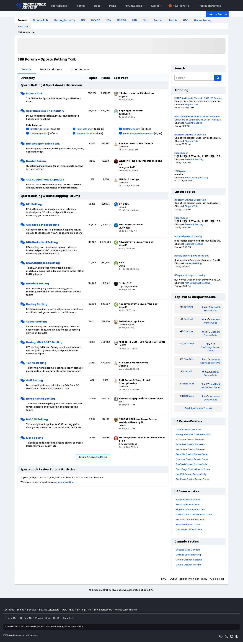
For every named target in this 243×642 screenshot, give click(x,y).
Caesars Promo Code (212, 333)
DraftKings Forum (40, 128)
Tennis (173, 20)
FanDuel (188, 319)
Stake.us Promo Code (188, 504)
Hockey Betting (36, 304)
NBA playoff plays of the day (189, 275)
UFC (185, 20)
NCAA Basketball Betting (43, 263)
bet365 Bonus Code (211, 373)
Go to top (217, 579)
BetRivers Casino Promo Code (192, 479)
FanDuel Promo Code (212, 321)
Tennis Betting (36, 363)
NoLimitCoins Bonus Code (190, 519)
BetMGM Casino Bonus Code (192, 454)
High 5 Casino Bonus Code (190, 509)
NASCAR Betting (37, 419)
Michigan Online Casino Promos (193, 434)
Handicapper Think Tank (43, 143)
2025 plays (180, 171)
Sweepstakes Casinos (188, 499)
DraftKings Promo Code (210, 349)
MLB (134, 20)
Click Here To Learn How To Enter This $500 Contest (202, 119)
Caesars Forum (38, 133)
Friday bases (181, 152)
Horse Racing (202, 20)
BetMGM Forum (131, 128)
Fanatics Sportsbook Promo (210, 361)
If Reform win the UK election (190, 134)
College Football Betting (42, 225)
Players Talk (40, 20)
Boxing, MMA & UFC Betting (44, 342)
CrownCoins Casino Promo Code (194, 514)
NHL (145, 20)
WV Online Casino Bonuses (191, 449)
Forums (27, 69)
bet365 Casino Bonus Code (191, 474)
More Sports (34, 438)
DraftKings (188, 343)
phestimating (66, 482)
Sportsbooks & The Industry (45, 111)
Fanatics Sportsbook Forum (138, 133)
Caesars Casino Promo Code (192, 459)
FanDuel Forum (85, 128)
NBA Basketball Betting (42, 242)
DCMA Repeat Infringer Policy (188, 579)
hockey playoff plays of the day (191, 255)
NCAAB (121, 20)
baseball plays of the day (188, 236)
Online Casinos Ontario (188, 564)
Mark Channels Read (93, 457)
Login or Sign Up (217, 14)
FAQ (163, 579)
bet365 (189, 371)
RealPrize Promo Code (188, 524)
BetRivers (188, 395)
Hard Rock (188, 383)
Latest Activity (80, 69)
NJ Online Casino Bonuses (190, 439)
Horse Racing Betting (40, 398)
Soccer (158, 20)
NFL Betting (34, 204)
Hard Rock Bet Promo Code (210, 386)
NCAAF (95, 20)
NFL (83, 20)
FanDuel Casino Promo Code (191, 464)
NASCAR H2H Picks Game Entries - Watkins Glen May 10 (204, 116)
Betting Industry (64, 20)
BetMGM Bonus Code (212, 309)
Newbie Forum (36, 161)
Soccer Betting (36, 321)
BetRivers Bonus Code (212, 398)
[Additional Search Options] (212, 78)
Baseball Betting (37, 283)
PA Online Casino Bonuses (190, 444)
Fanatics (188, 359)
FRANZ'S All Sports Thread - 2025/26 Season (198, 98)
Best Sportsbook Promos (198, 408)
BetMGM (188, 306)
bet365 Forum (84, 133)
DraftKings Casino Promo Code (193, 469)
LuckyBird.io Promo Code (189, 529)
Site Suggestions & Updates (45, 179)
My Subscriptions (51, 69)
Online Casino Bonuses (188, 429)
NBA (108, 20)
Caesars (188, 331)
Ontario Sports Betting (188, 554)
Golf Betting (34, 380)
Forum (22, 20)
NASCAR (23, 26)
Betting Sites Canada (188, 549)
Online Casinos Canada (189, 559)
